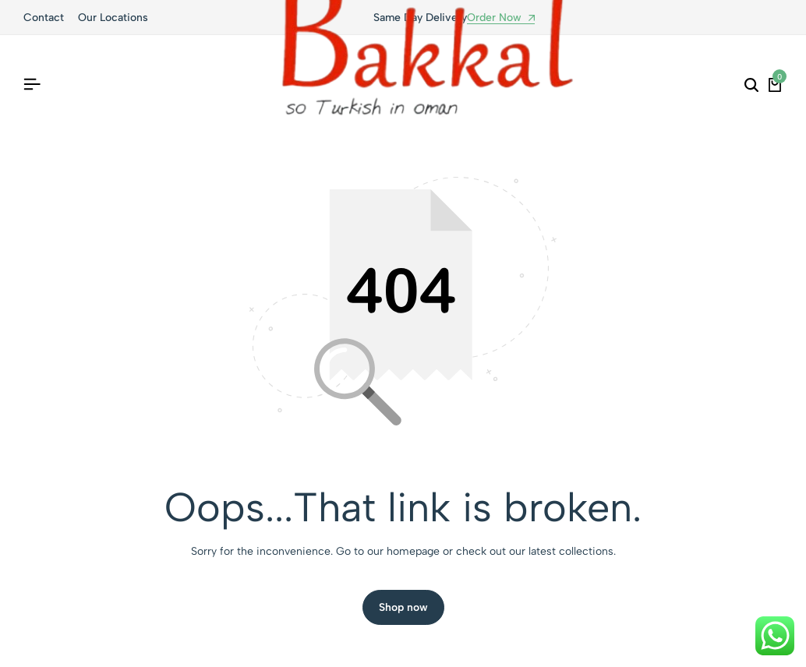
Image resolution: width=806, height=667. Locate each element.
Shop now (403, 607)
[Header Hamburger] (32, 85)
